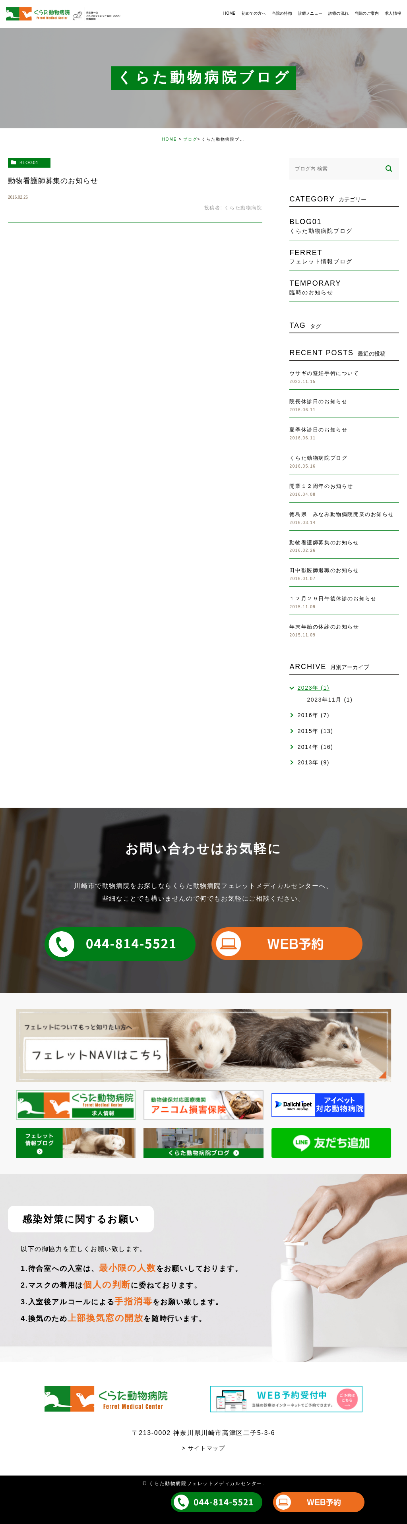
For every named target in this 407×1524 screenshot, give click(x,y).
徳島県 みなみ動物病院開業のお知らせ (341, 514)
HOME (169, 139)
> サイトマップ (203, 1448)
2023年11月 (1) (330, 699)
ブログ (190, 139)
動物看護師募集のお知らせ (53, 181)
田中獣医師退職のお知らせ (324, 570)
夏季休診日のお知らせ (318, 430)
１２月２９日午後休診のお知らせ (332, 598)
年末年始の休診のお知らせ (324, 627)
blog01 (29, 162)
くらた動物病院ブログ (318, 458)
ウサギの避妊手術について (324, 373)
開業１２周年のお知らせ (321, 486)
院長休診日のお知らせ (318, 401)
